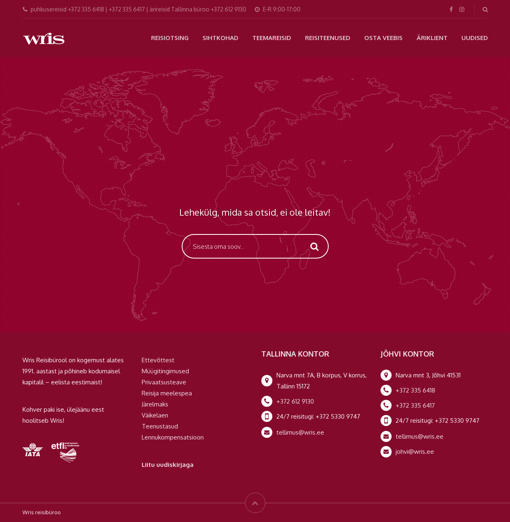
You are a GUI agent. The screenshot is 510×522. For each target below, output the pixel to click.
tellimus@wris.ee (300, 432)
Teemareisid (271, 38)
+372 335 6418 (415, 390)
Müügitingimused (165, 371)
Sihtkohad (220, 38)
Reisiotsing (170, 38)
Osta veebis (383, 38)
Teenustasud (160, 426)
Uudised (474, 38)
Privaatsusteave (164, 382)
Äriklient (432, 38)
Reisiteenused (327, 38)
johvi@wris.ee (415, 451)
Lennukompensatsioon (173, 437)
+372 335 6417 (415, 405)
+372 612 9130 (295, 401)
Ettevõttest (158, 360)
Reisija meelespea (167, 393)
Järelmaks (155, 404)
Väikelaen (155, 415)
